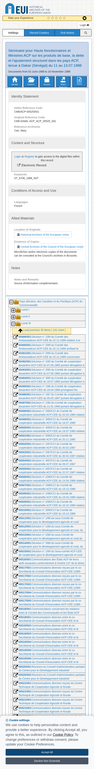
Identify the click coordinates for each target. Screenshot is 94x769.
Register (29, 156)
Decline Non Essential (47, 760)
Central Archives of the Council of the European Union (49, 247)
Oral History (67, 32)
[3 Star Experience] (57, 18)
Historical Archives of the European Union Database (38, 9)
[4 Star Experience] (61, 18)
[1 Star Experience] (49, 18)
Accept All (47, 752)
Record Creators (39, 32)
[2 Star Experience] (53, 18)
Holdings (13, 32)
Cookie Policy (63, 735)
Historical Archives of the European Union (43, 235)
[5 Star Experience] (65, 18)
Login (84, 25)
